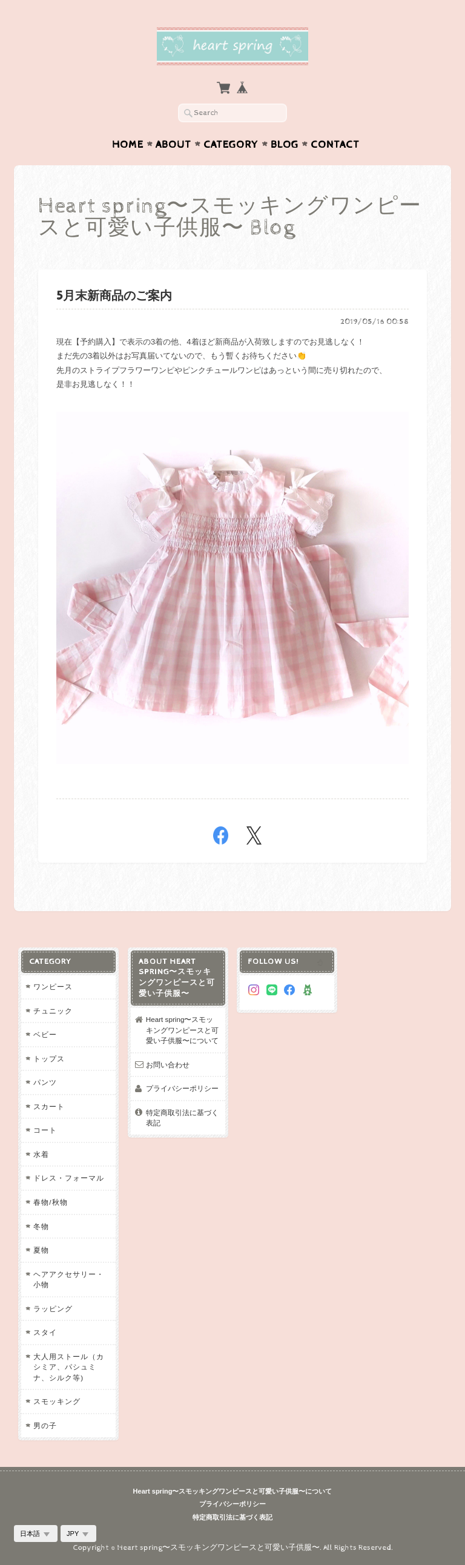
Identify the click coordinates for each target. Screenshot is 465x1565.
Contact (335, 145)
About (173, 145)
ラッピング (53, 1309)
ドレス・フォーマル (68, 1178)
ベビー (45, 1034)
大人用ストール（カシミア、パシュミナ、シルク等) (68, 1367)
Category (231, 145)
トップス (49, 1059)
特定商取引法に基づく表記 (182, 1118)
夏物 (41, 1250)
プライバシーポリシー (182, 1088)
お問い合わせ (168, 1065)
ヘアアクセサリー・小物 (68, 1279)
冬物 (41, 1226)
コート (45, 1130)
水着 (41, 1154)
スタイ (45, 1332)
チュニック (53, 1011)
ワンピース (53, 986)
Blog (284, 145)
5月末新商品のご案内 (114, 296)
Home (127, 145)
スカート (49, 1106)
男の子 (45, 1425)
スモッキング (57, 1401)
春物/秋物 (50, 1202)
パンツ (45, 1082)
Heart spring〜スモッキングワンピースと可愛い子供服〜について (182, 1029)
